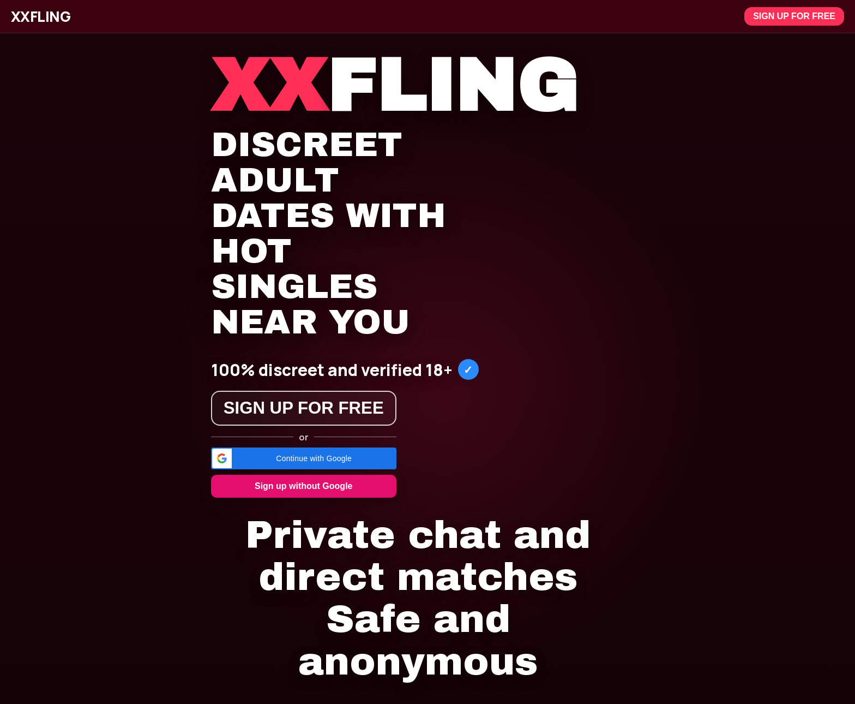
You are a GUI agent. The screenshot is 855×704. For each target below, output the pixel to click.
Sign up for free (794, 16)
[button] (303, 458)
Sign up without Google (304, 486)
